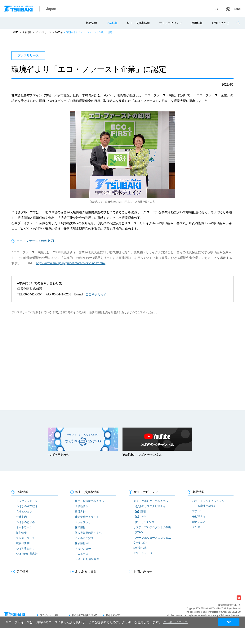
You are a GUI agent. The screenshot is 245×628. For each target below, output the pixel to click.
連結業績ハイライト (87, 516)
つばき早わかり (25, 548)
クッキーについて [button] (175, 622)
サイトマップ (112, 615)
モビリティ (199, 516)
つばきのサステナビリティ (149, 506)
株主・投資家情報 (138, 23)
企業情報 (112, 23)
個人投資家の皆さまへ (88, 532)
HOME (14, 32)
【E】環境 (139, 511)
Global (237, 9)
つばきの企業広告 (27, 553)
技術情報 (21, 532)
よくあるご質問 (84, 538)
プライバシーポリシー (51, 615)
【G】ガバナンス (143, 522)
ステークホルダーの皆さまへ (150, 501)
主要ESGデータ (143, 552)
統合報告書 (22, 543)
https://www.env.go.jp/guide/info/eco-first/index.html (70, 263)
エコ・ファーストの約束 (33, 241)
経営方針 (80, 511)
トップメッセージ (27, 501)
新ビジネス (199, 521)
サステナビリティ (170, 23)
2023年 (59, 32)
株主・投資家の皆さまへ (89, 501)
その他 (196, 526)
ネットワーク (24, 527)
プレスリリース (43, 32)
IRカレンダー (83, 548)
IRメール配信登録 (85, 559)
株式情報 (80, 527)
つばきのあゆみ (25, 522)
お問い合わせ (220, 23)
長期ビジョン (24, 511)
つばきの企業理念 (27, 506)
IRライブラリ (83, 522)
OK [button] (229, 622)
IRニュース (81, 553)
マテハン (197, 511)
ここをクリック (96, 294)
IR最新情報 (81, 506)
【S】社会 (139, 516)
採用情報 (197, 23)
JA (216, 9)
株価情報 (80, 543)
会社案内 (21, 516)
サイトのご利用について (84, 615)
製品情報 (91, 23)
